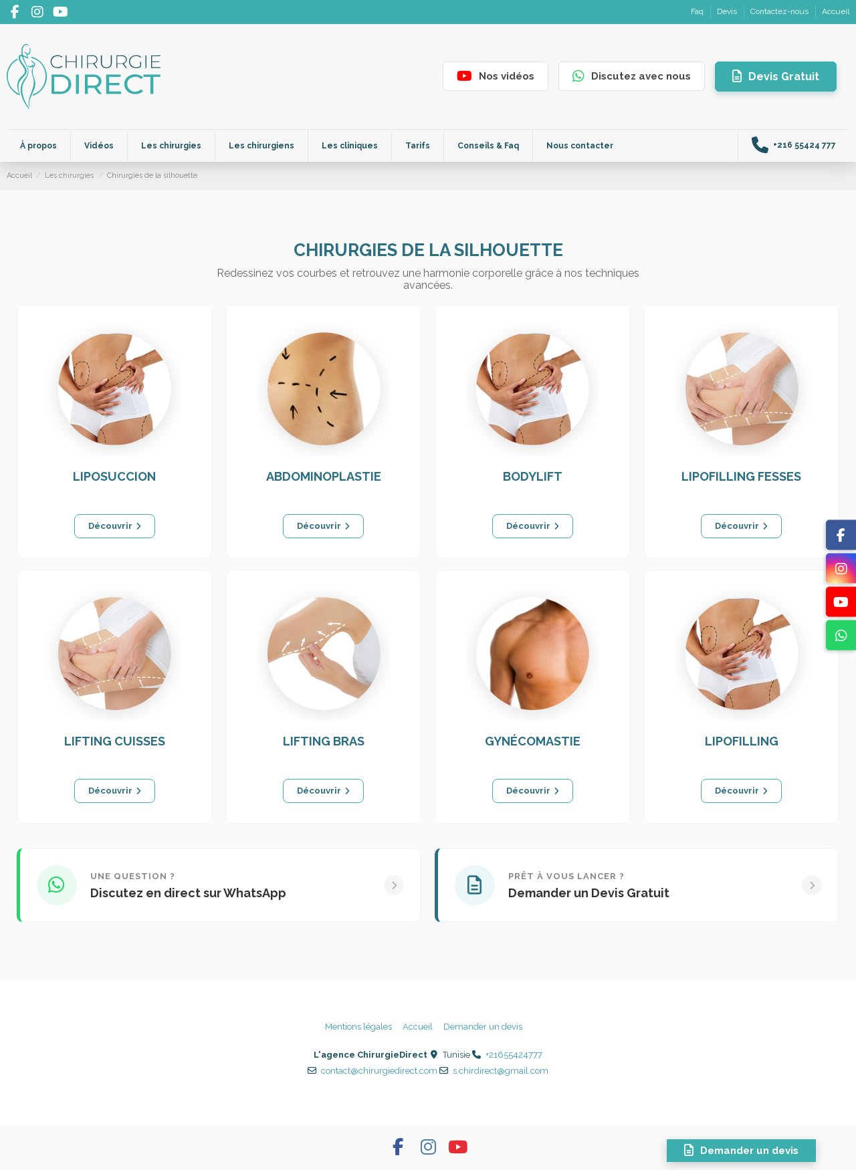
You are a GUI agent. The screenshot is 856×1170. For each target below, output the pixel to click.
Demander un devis (482, 1027)
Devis (728, 11)
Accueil (835, 11)
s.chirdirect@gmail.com (500, 1071)
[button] (349, 146)
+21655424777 (514, 1055)
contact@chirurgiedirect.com (379, 1071)
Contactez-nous (780, 11)
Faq (698, 11)
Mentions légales (358, 1027)
